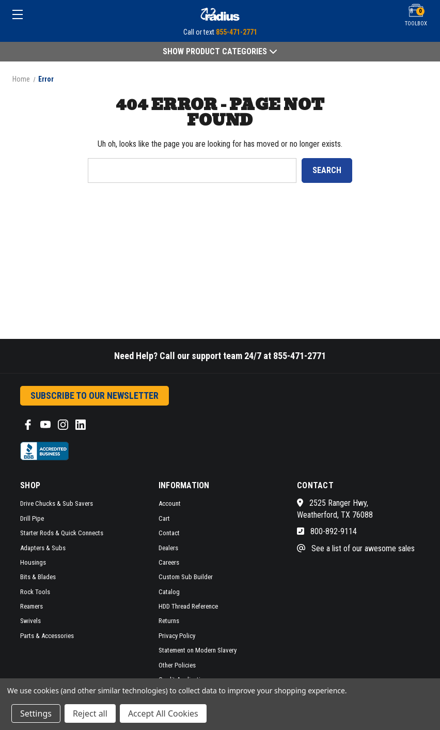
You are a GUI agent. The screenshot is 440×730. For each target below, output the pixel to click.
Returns (169, 621)
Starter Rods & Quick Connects (61, 533)
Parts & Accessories (47, 636)
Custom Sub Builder (186, 577)
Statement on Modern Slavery (198, 650)
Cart (164, 518)
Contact (169, 533)
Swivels (30, 621)
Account (170, 503)
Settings (36, 713)
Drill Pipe (32, 518)
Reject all (90, 713)
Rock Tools (35, 592)
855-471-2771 (236, 32)
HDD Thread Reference (188, 606)
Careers (169, 562)
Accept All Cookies (163, 713)
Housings (33, 562)
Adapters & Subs (43, 548)
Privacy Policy (177, 636)
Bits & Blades (38, 577)
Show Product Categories (220, 51)
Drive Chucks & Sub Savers (56, 503)
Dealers (168, 548)
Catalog (169, 592)
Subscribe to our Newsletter (94, 395)
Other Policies (177, 665)
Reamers (31, 606)
